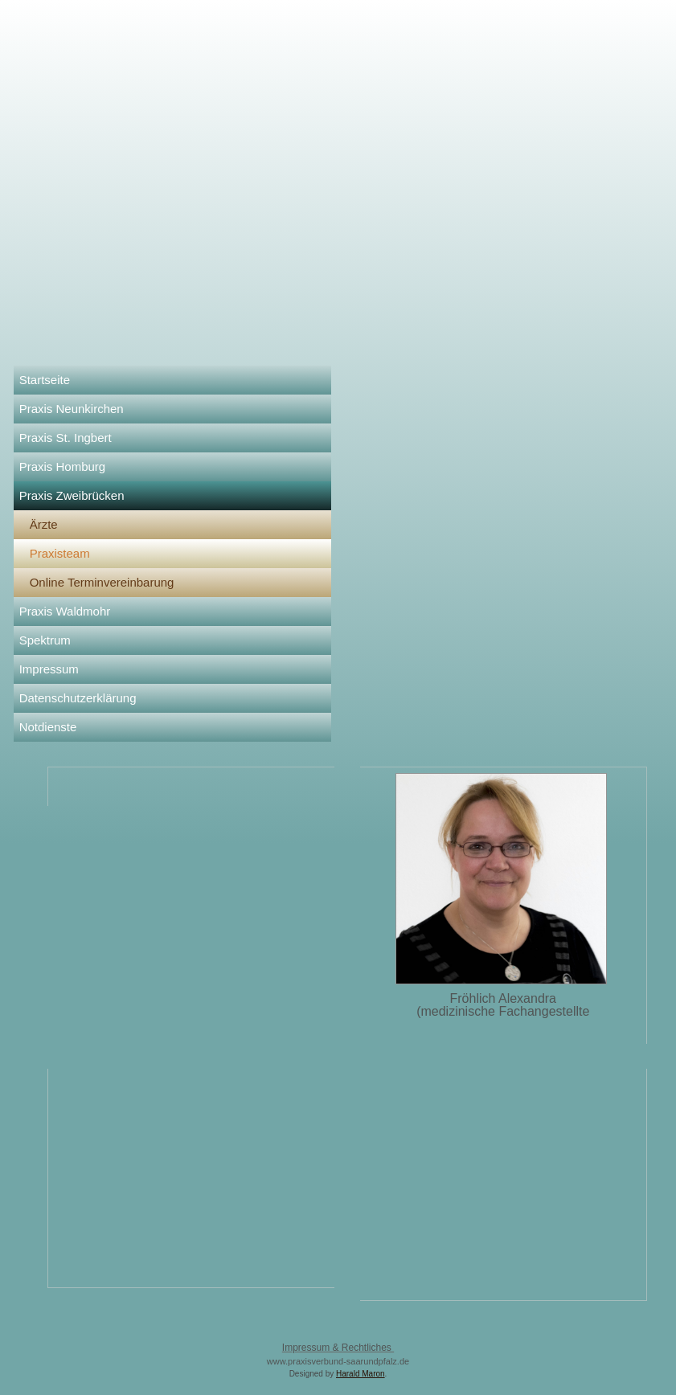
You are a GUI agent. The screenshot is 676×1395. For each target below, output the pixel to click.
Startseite (44, 380)
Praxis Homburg (62, 466)
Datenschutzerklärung (78, 698)
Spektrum (45, 640)
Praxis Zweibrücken (72, 495)
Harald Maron (360, 1373)
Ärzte (44, 524)
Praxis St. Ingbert (65, 437)
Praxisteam (60, 553)
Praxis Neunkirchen (71, 408)
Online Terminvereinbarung (102, 582)
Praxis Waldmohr (65, 611)
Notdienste (48, 727)
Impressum (49, 669)
